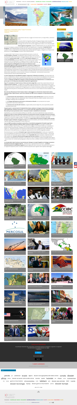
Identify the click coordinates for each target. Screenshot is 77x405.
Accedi (38, 352)
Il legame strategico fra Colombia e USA (61, 303)
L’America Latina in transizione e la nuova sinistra (61, 321)
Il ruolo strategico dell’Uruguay (35, 320)
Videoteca (49, 4)
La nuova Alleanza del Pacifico (58, 165)
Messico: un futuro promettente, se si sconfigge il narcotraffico (60, 183)
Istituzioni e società (65, 1)
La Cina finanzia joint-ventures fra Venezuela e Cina (62, 269)
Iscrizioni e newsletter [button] (31, 1)
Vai (28, 4)
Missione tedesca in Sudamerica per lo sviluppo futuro (13, 338)
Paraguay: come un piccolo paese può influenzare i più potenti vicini (36, 304)
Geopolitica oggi (39, 1)
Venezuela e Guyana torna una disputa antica (62, 251)
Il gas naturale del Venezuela (11, 269)
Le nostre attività (33, 4)
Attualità (70, 1)
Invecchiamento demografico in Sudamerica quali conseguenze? (14, 166)
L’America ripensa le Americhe (11, 320)
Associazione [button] (19, 1)
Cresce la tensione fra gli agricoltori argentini (62, 234)
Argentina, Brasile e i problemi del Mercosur (15, 234)
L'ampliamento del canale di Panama (13, 182)
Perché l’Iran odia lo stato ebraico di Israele (38, 338)
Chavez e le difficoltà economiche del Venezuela (36, 269)
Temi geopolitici (49, 1)
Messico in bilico (55, 200)
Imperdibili (45, 4)
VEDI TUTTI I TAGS (38, 387)
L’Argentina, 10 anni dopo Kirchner (36, 234)
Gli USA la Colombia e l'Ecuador (35, 286)
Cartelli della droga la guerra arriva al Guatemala (13, 218)
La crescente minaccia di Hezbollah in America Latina (36, 183)
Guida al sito (24, 1)
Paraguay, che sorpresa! (57, 286)
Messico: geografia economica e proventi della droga (37, 200)
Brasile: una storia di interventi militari (13, 303)
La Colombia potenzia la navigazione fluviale (15, 286)
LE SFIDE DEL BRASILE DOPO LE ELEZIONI (64, 49)
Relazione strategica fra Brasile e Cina (60, 217)
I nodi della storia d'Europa (56, 1)
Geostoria (44, 1)
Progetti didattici (40, 4)
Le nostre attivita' (50, 399)
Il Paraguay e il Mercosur (34, 165)
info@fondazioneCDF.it (35, 402)
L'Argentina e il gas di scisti (11, 251)
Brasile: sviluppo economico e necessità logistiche (37, 218)
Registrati (38, 359)
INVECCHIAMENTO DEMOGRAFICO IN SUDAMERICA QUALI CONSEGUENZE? (63, 60)
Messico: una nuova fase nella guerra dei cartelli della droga (14, 200)
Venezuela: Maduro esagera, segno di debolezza (36, 252)
